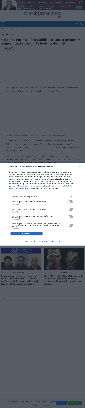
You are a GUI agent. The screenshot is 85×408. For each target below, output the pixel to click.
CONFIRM (26, 233)
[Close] (81, 167)
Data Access (42, 241)
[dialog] (42, 204)
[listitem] (42, 197)
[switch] (70, 201)
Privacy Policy (55, 241)
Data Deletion (30, 241)
